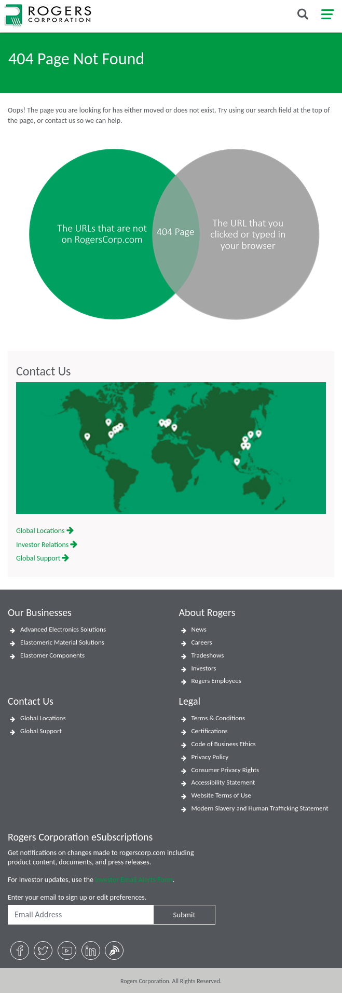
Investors (203, 668)
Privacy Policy (210, 757)
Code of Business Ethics (223, 744)
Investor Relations (46, 544)
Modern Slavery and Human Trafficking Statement (260, 808)
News (199, 629)
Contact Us (43, 371)
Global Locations (45, 530)
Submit (184, 914)
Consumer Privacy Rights (225, 770)
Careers (201, 642)
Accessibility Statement (223, 782)
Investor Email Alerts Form (134, 879)
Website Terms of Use (221, 795)
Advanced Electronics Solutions (63, 629)
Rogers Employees (216, 681)
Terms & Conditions (218, 718)
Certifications (209, 731)
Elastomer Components (52, 655)
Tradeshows (207, 655)
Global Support (42, 558)
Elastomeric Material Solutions (62, 642)
